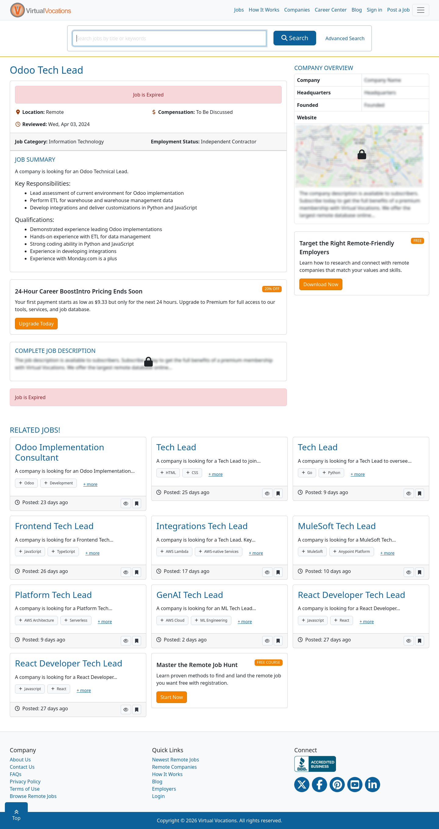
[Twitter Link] (301, 784)
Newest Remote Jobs (175, 759)
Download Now (320, 284)
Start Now (171, 697)
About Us (20, 759)
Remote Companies (174, 767)
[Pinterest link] (337, 784)
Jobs (239, 9)
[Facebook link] (319, 784)
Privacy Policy (25, 781)
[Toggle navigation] (420, 10)
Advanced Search (344, 38)
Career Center (331, 9)
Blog (357, 9)
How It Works (264, 9)
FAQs (15, 774)
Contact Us (22, 767)
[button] (126, 503)
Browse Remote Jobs (33, 796)
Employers (164, 788)
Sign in (374, 9)
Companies (297, 9)
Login (158, 796)
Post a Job (398, 9)
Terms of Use (25, 788)
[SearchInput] (169, 38)
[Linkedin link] (372, 784)
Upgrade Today (36, 323)
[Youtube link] (354, 784)
